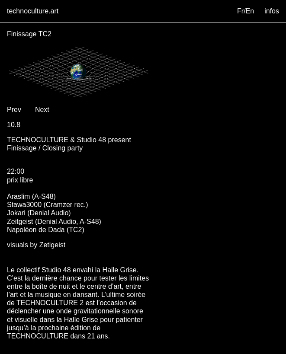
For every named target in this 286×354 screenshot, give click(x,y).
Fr (240, 11)
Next (42, 109)
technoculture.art (32, 11)
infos (271, 11)
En (250, 11)
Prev (14, 109)
